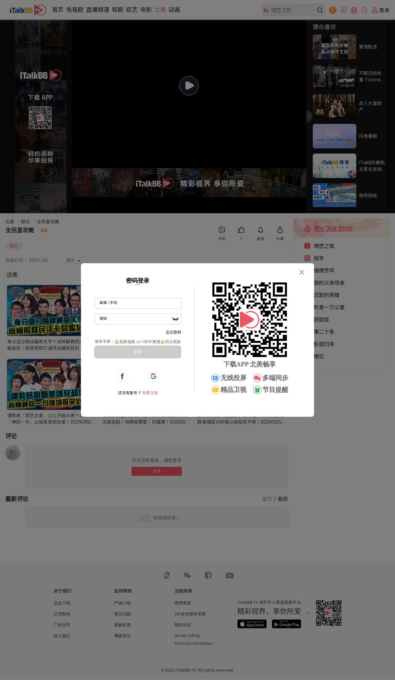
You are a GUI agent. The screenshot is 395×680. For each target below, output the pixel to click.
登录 (137, 351)
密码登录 (137, 280)
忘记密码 (173, 332)
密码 (103, 318)
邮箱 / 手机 (108, 302)
